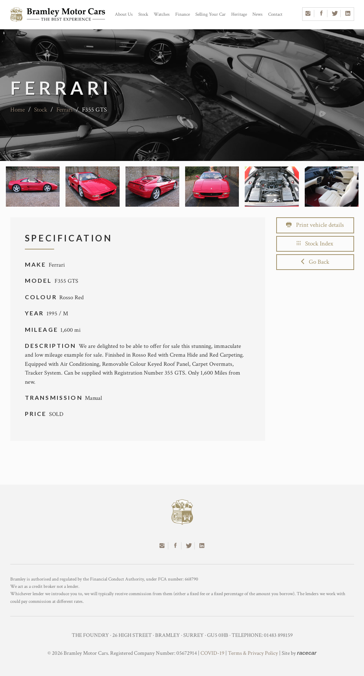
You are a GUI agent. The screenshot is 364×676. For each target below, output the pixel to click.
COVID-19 (212, 653)
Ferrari (64, 110)
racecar (306, 653)
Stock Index (315, 244)
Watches (162, 14)
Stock (143, 14)
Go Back (315, 262)
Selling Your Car (210, 14)
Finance (182, 14)
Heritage (239, 14)
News (257, 14)
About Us (124, 14)
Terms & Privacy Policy (253, 653)
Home (17, 110)
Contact (275, 14)
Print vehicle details (315, 225)
